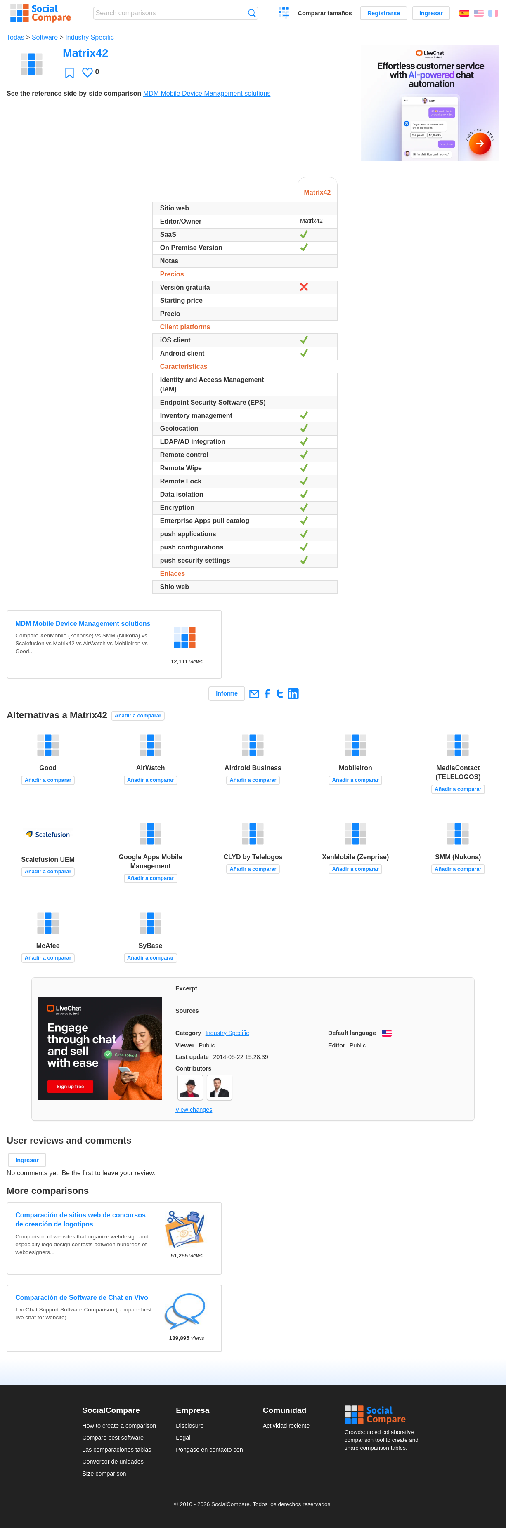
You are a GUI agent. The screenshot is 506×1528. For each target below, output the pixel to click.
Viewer (184, 1045)
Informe (227, 693)
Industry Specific (89, 37)
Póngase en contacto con (209, 1449)
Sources (187, 1010)
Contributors (193, 1068)
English (479, 13)
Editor (336, 1045)
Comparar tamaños (325, 13)
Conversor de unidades (113, 1461)
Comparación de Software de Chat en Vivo (81, 1297)
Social (384, 1415)
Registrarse (383, 13)
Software (45, 37)
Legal (183, 1437)
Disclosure (189, 1425)
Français (493, 13)
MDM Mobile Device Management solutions (207, 93)
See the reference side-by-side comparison (74, 93)
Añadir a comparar (138, 715)
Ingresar (431, 13)
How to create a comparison (119, 1425)
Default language (352, 1033)
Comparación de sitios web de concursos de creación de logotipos (80, 1220)
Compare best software (113, 1437)
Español (464, 13)
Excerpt (186, 988)
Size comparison (104, 1473)
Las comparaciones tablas (116, 1449)
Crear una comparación (284, 14)
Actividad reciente (286, 1425)
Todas (15, 37)
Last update (192, 1057)
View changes (193, 1109)
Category (188, 1033)
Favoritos (69, 72)
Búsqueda (252, 13)
